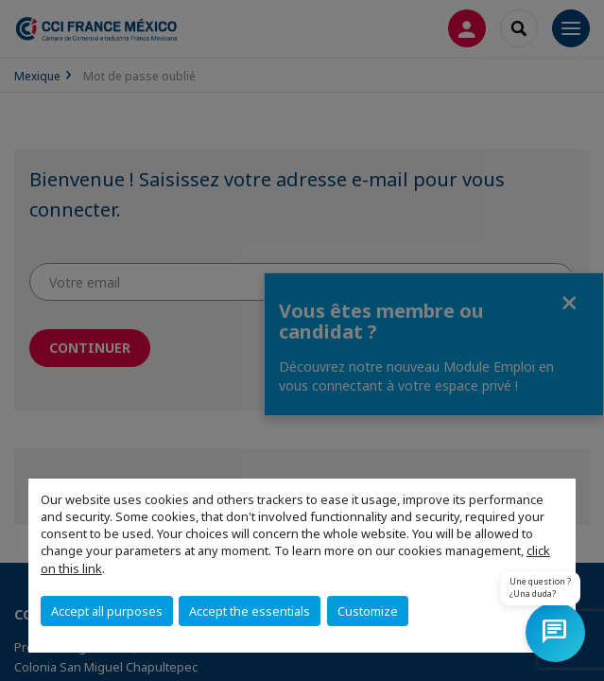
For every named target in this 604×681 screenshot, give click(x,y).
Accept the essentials (249, 611)
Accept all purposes (107, 611)
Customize (367, 611)
